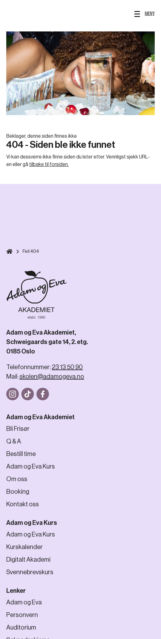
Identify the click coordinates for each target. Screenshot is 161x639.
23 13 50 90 (67, 367)
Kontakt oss (22, 504)
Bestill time (21, 454)
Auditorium (21, 627)
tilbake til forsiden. (49, 164)
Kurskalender (24, 547)
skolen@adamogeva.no (51, 376)
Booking (17, 491)
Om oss (16, 479)
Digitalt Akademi (28, 559)
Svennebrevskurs (29, 572)
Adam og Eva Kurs (30, 466)
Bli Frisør (18, 428)
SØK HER (13, 14)
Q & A (13, 441)
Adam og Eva (24, 602)
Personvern (22, 615)
